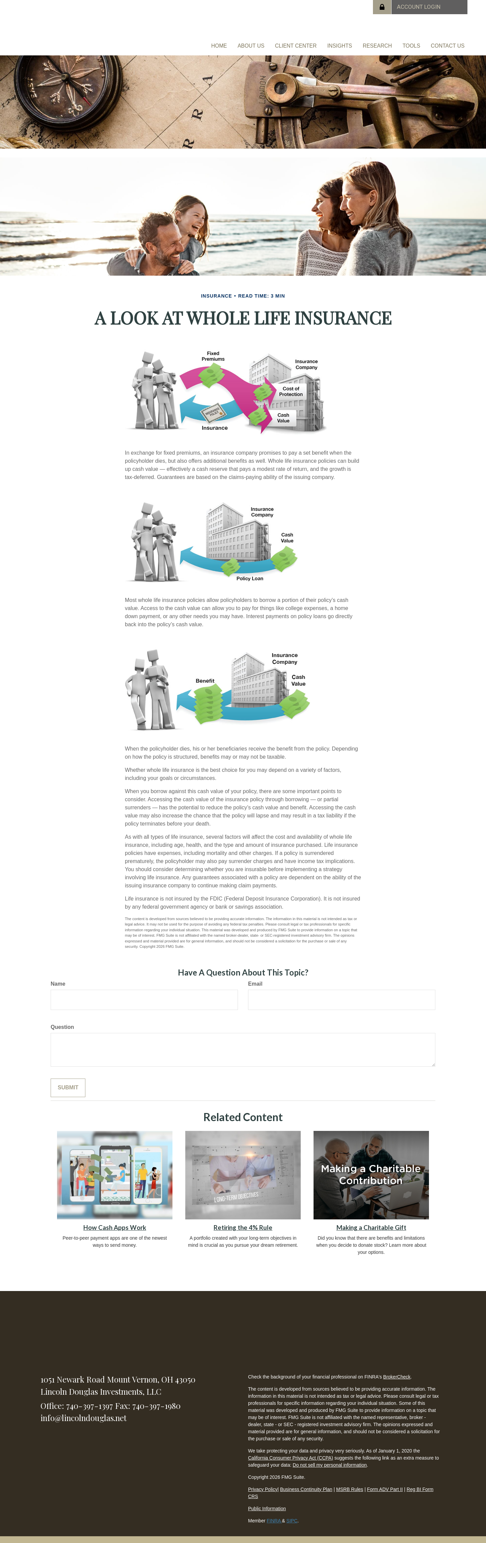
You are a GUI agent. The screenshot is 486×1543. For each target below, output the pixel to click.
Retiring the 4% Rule (243, 1220)
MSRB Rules (349, 1482)
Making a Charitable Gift (371, 1220)
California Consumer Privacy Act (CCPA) (290, 1450)
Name (58, 977)
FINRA (274, 1513)
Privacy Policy (262, 1482)
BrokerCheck (396, 1369)
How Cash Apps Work (114, 1220)
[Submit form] (68, 1080)
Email (255, 977)
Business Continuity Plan (306, 1482)
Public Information (267, 1501)
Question (62, 1020)
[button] (278, 42)
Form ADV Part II (385, 1482)
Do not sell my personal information (330, 1458)
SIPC (292, 1513)
